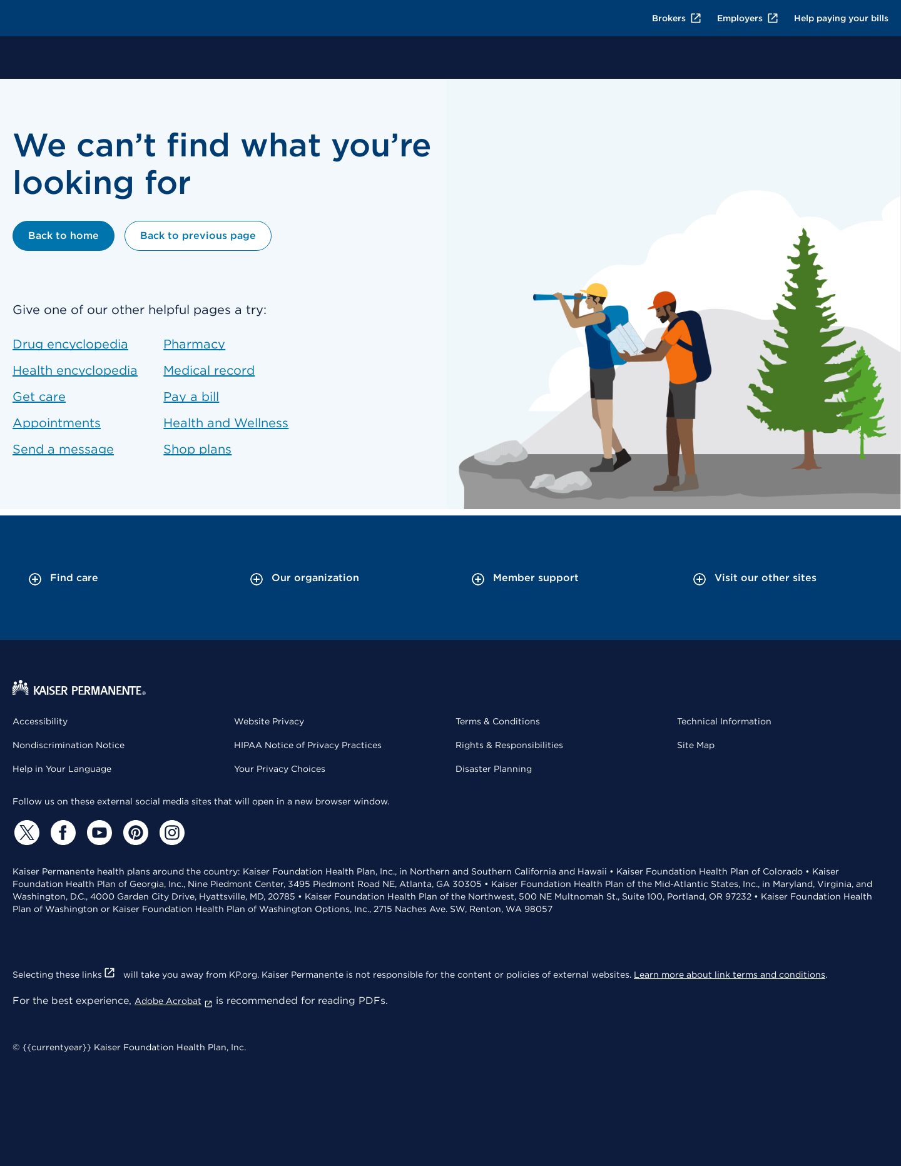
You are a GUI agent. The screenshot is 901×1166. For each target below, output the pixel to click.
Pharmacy (194, 344)
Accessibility (40, 721)
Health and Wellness (225, 422)
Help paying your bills (841, 18)
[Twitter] (25, 832)
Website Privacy (269, 721)
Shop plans (197, 449)
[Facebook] (61, 832)
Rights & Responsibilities (509, 745)
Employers (748, 18)
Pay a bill (191, 396)
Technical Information (724, 721)
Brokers (677, 18)
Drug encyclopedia (70, 344)
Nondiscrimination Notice (69, 745)
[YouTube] (97, 832)
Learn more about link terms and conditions (729, 975)
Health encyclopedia (75, 370)
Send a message (63, 449)
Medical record (209, 370)
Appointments (57, 422)
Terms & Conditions (498, 721)
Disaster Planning (494, 769)
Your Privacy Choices (279, 769)
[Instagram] (170, 832)
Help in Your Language (62, 769)
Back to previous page (198, 235)
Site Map (696, 745)
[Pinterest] (133, 832)
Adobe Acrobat (174, 1001)
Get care (39, 396)
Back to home (63, 235)
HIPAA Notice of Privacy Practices (308, 745)
